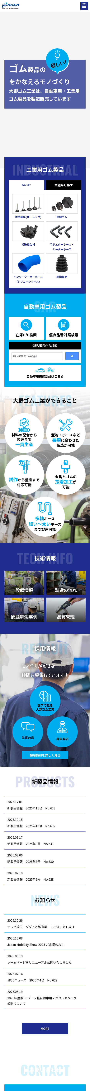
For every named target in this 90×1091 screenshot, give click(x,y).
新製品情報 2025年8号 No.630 (30, 861)
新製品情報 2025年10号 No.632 (31, 826)
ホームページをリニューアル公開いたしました (39, 962)
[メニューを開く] (84, 6)
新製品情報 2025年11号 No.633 (31, 808)
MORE (45, 1028)
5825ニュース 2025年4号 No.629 (32, 980)
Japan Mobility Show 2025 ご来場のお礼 (35, 944)
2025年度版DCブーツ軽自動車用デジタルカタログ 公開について (43, 1001)
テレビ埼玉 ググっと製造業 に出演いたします (41, 926)
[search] (36, 356)
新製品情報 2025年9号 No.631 (30, 843)
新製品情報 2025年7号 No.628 (30, 879)
